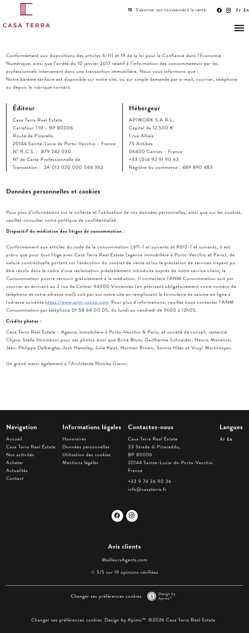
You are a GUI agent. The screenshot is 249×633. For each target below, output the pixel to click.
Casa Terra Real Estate (153, 439)
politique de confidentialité (87, 220)
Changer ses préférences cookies (106, 596)
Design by (160, 596)
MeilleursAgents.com (124, 559)
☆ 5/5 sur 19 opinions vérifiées (124, 572)
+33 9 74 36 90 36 (149, 481)
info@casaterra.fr (147, 489)
